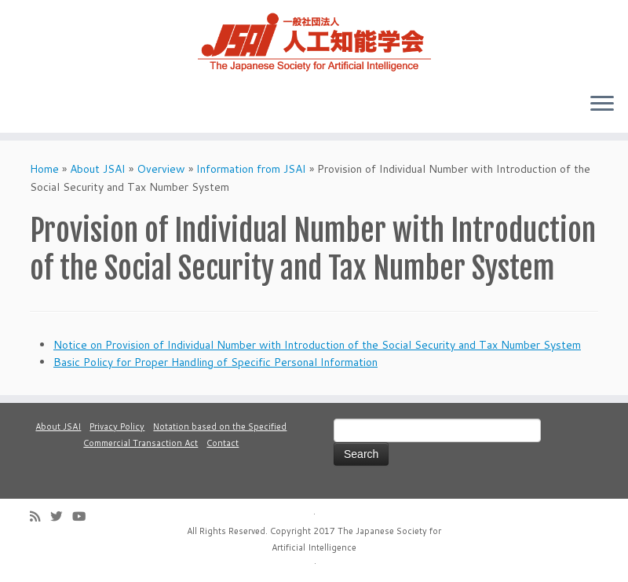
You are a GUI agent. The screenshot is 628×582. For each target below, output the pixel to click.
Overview (161, 169)
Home (44, 169)
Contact (222, 443)
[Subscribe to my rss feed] (40, 516)
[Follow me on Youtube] (84, 516)
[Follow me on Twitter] (61, 516)
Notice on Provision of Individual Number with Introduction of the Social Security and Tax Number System (317, 345)
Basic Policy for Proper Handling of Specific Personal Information (215, 362)
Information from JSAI (251, 169)
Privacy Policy (116, 426)
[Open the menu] (602, 104)
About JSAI (98, 169)
